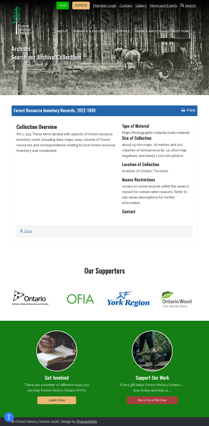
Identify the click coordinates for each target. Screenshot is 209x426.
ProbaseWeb (87, 421)
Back (25, 231)
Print (188, 110)
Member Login (104, 5)
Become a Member (152, 400)
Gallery (141, 5)
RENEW (81, 5)
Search (188, 5)
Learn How (57, 400)
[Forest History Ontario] (21, 20)
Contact (126, 5)
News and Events (163, 5)
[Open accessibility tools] (9, 417)
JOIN (62, 5)
